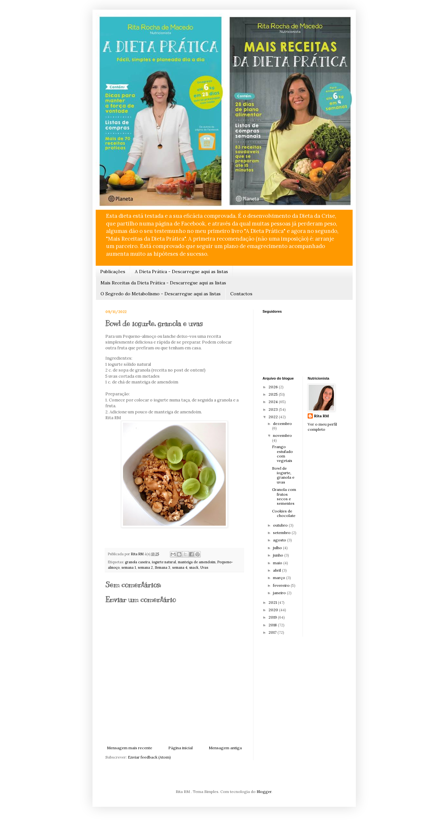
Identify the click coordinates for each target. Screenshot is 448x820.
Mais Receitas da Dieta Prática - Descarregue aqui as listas (163, 283)
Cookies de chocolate (283, 513)
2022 (273, 416)
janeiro (280, 592)
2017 (272, 632)
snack (193, 567)
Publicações (112, 271)
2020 (273, 609)
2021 (273, 602)
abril (277, 570)
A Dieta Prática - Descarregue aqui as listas (181, 271)
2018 (273, 624)
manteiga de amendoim (196, 562)
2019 (273, 617)
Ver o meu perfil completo (322, 427)
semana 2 (145, 567)
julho (278, 547)
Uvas (204, 567)
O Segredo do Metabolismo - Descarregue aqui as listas (161, 294)
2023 (273, 409)
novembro (282, 435)
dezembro (282, 423)
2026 (273, 386)
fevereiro (282, 585)
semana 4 (179, 567)
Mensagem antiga (225, 747)
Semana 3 (162, 567)
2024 (273, 401)
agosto (280, 540)
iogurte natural (164, 562)
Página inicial (180, 747)
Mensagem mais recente (129, 747)
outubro (281, 525)
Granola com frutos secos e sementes (284, 496)
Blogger (264, 791)
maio (278, 562)
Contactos (241, 294)
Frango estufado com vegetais (282, 453)
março (279, 577)
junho (278, 555)
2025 (273, 394)
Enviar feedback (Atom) (149, 757)
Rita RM (321, 415)
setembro (282, 532)
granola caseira (137, 562)
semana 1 (128, 567)
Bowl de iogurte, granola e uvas (283, 475)
